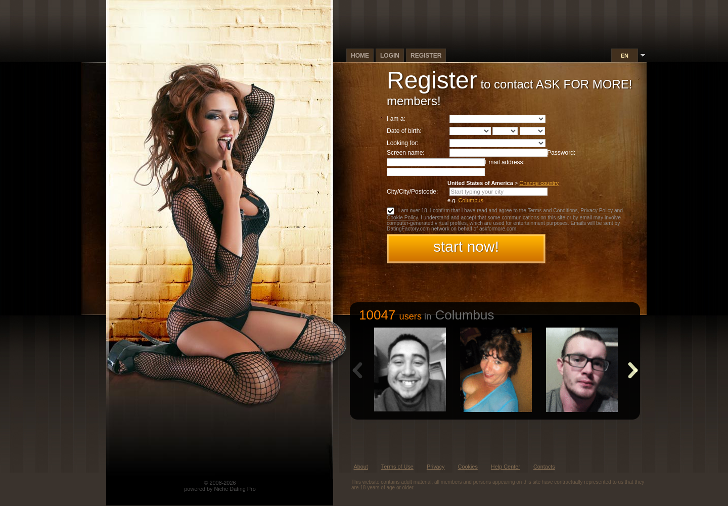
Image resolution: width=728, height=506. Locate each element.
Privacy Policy (596, 210)
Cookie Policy (402, 217)
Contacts (544, 467)
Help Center (505, 467)
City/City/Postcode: (412, 191)
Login (389, 55)
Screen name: (406, 152)
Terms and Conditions (553, 210)
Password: (561, 152)
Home (360, 55)
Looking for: (403, 143)
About (360, 467)
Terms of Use (397, 467)
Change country (539, 183)
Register (426, 55)
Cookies (468, 467)
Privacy (436, 467)
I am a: (396, 118)
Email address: (505, 162)
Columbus (470, 200)
